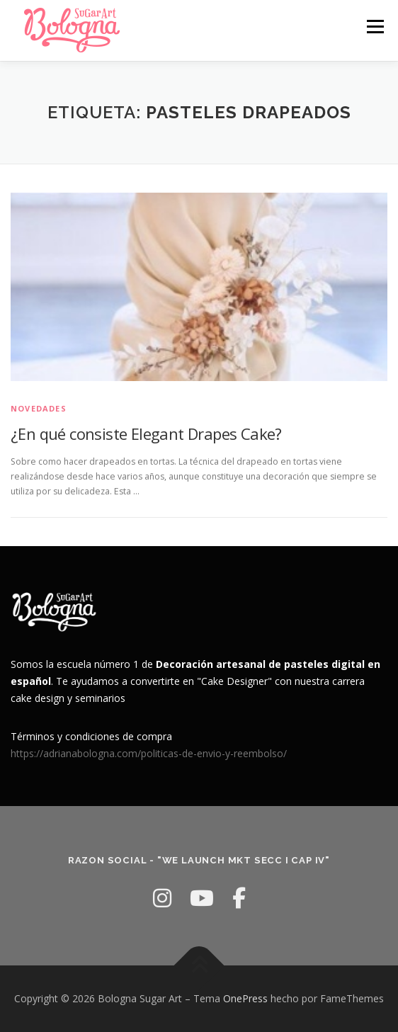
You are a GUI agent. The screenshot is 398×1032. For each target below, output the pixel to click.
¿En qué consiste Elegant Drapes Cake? (146, 433)
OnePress (245, 998)
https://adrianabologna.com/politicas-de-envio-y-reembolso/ (149, 753)
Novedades (39, 408)
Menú (374, 27)
